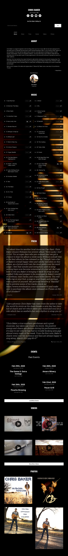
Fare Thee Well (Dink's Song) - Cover (42, 165)
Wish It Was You (12, 142)
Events (37, 34)
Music (22, 34)
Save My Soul (11, 101)
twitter (32, 15)
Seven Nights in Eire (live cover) (44, 210)
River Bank (10, 111)
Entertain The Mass (12, 106)
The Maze (10, 186)
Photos (52, 34)
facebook (28, 15)
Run (9, 181)
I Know (10, 197)
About (15, 34)
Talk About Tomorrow (41, 132)
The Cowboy (41, 142)
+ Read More (58, 70)
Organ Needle (12, 152)
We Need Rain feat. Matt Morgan (43, 158)
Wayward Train (42, 116)
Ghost (39, 101)
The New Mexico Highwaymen (12, 158)
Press (29, 34)
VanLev (10, 232)
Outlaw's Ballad (12, 176)
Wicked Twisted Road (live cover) (43, 204)
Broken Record (12, 126)
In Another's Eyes (12, 116)
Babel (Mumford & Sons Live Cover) (13, 227)
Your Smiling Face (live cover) (13, 209)
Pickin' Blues (42, 193)
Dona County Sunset (41, 111)
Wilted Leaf (11, 137)
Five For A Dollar (43, 137)
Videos (44, 34)
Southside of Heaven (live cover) (13, 203)
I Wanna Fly (41, 170)
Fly (38, 106)
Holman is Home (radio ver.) (43, 176)
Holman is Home (43, 232)
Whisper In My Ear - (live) (44, 222)
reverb (40, 15)
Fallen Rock (11, 215)
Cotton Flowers (12, 147)
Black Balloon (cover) (42, 228)
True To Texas (42, 198)
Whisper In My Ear (13, 131)
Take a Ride (41, 147)
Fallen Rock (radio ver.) (43, 182)
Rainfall (40, 121)
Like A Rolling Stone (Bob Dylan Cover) (13, 170)
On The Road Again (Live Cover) (13, 220)
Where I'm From (43, 126)
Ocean (40, 152)
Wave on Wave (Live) (42, 216)
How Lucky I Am (11, 121)
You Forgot (41, 188)
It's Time (10, 192)
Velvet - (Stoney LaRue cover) (12, 164)
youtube (36, 15)
